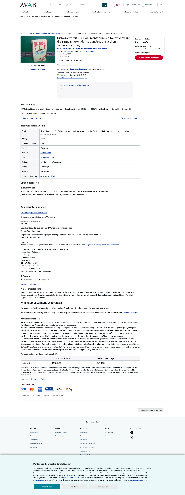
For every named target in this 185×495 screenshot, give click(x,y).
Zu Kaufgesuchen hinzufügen (151, 410)
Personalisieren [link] (103, 487)
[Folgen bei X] (131, 438)
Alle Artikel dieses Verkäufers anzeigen (72, 78)
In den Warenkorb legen (149, 57)
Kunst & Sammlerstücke (101, 12)
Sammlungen (47, 12)
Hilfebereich (109, 432)
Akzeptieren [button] (47, 487)
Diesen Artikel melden (130, 118)
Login (127, 5)
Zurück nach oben (92, 422)
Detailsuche (25, 12)
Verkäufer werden (157, 12)
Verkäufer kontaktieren (31, 118)
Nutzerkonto (136, 5)
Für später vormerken (65, 65)
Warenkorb (33, 447)
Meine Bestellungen (36, 443)
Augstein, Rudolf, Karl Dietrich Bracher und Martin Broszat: (50, 33)
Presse (82, 436)
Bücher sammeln (72, 12)
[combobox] (75, 5)
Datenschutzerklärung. (138, 480)
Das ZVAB (83, 432)
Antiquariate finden (130, 12)
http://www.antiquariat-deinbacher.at (102, 245)
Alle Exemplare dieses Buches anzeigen (74, 85)
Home (23, 33)
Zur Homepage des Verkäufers (34, 212)
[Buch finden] (104, 5)
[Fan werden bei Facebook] (131, 433)
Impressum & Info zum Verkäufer (35, 379)
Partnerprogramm (61, 436)
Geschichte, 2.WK (47, 176)
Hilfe (160, 5)
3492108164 (68, 51)
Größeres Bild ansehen (37, 69)
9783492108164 (47, 157)
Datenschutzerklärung (87, 443)
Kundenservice (110, 436)
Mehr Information (28, 284)
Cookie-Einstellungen (71, 478)
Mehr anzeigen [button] (131, 312)
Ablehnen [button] (74, 487)
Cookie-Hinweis (85, 451)
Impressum (84, 440)
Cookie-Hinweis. (38, 480)
